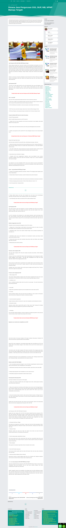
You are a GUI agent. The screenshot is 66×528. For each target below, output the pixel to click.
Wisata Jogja (27, 518)
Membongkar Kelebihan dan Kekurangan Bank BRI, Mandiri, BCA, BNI (53, 49)
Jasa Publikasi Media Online (29, 513)
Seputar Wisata (36, 515)
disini (13, 514)
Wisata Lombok (36, 518)
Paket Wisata (27, 514)
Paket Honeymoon (37, 513)
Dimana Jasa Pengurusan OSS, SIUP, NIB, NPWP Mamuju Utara (17, 498)
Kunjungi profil (49, 29)
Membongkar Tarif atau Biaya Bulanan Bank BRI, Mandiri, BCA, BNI (53, 57)
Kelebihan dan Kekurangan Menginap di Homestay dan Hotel (53, 77)
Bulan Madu (36, 510)
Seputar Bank (28, 515)
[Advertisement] (26, 33)
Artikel (26, 510)
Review (35, 514)
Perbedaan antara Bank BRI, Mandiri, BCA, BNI (53, 64)
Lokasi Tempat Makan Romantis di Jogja (53, 70)
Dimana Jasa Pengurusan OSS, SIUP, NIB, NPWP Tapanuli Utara (34, 498)
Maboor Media (36, 526)
